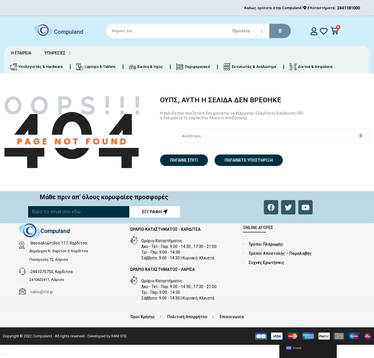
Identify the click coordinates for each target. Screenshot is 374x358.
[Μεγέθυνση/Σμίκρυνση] (1, 348)
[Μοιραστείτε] (10, 348)
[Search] (196, 31)
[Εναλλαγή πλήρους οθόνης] (6, 348)
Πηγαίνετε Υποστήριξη (249, 160)
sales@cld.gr (41, 291)
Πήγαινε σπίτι (184, 160)
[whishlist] (324, 31)
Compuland (68, 31)
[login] (314, 31)
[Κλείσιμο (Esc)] (14, 348)
